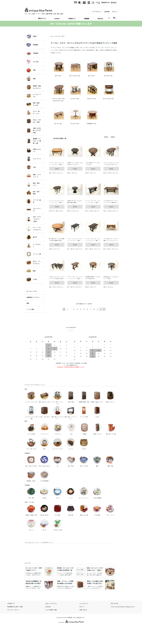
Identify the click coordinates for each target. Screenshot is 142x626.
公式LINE (48, 607)
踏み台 (31, 237)
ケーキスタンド (33, 245)
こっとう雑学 (30, 309)
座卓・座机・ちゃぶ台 (33, 104)
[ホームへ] (38, 8)
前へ (64, 309)
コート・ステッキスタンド (33, 228)
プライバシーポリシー (13, 610)
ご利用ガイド (72, 18)
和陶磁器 (32, 44)
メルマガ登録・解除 (51, 610)
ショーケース (33, 158)
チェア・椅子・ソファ (32, 112)
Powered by (71, 621)
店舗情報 (86, 18)
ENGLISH (100, 18)
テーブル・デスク (33, 95)
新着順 (113, 137)
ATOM (116, 603)
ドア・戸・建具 (33, 201)
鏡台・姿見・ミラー (33, 184)
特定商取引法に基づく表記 (15, 607)
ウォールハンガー (33, 209)
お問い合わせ (83, 610)
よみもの (56, 18)
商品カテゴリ (42, 18)
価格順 (106, 137)
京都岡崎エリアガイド (32, 297)
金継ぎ (31, 36)
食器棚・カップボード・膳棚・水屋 (33, 141)
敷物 (31, 271)
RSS (112, 603)
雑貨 (31, 78)
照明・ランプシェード (33, 175)
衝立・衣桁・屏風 (33, 192)
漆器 (31, 70)
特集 (27, 303)
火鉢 (31, 167)
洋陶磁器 (32, 53)
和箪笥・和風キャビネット (33, 87)
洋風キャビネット (33, 150)
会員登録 (106, 11)
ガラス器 (32, 61)
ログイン (114, 11)
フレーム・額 (33, 254)
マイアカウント (96, 11)
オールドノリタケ (31, 291)
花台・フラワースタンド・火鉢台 (33, 219)
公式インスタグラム (51, 603)
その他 (31, 279)
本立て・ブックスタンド (33, 262)
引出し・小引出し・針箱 (33, 121)
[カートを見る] (114, 18)
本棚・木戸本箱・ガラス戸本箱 (33, 130)
